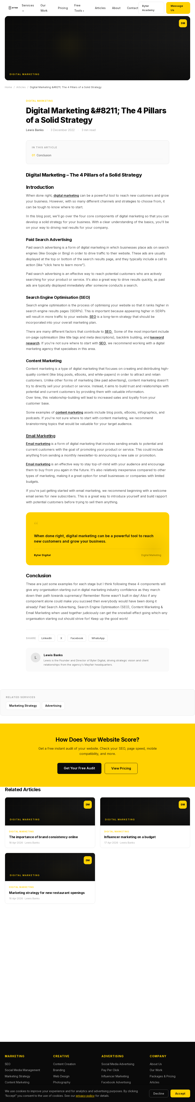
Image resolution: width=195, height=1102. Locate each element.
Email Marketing (40, 435)
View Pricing (121, 768)
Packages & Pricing (162, 1076)
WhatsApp (98, 638)
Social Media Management (22, 1070)
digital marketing (66, 195)
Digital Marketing (39, 100)
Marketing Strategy (23, 705)
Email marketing (38, 444)
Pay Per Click (110, 1070)
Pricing (63, 8)
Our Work (156, 1070)
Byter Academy (148, 8)
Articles (100, 8)
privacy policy (85, 1095)
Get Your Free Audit (79, 768)
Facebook (77, 638)
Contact (132, 8)
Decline (158, 1093)
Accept (180, 1093)
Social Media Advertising (117, 1064)
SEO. (109, 331)
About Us (156, 1064)
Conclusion (41, 155)
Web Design (61, 1076)
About (116, 8)
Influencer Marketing (115, 1076)
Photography (61, 1082)
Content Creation (64, 1064)
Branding (59, 1070)
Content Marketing (17, 1082)
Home (8, 87)
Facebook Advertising (116, 1082)
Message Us (177, 8)
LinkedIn (46, 638)
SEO (93, 317)
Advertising (53, 705)
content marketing (69, 412)
